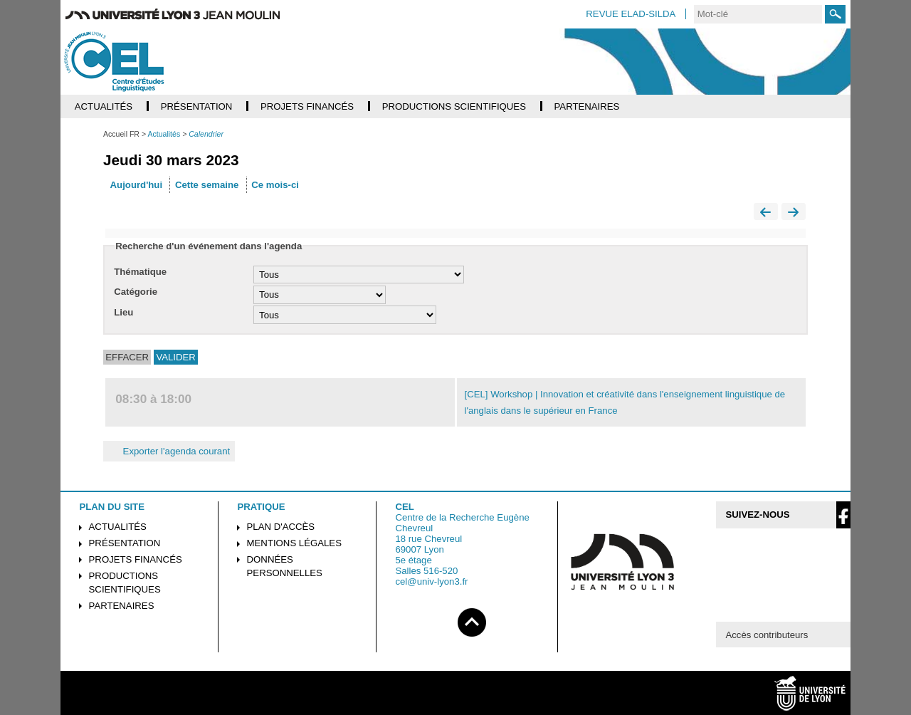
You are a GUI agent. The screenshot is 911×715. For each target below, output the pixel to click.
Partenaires (121, 605)
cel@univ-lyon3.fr (431, 581)
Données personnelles (284, 566)
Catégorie (135, 291)
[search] (758, 14)
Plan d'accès (281, 526)
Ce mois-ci (275, 184)
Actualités (118, 526)
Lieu (123, 312)
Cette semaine (206, 184)
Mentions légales (294, 543)
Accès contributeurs (766, 635)
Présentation (125, 543)
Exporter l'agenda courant (169, 451)
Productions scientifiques (125, 582)
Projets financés (135, 559)
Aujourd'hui (136, 184)
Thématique (140, 271)
